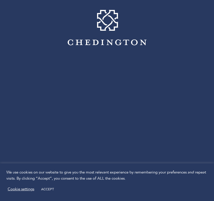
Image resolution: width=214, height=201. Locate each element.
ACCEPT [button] (47, 189)
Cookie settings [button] (21, 189)
